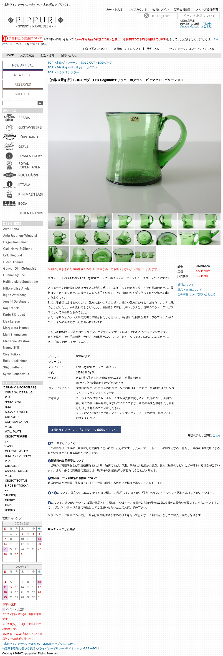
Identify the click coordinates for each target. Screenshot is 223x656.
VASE (8, 426)
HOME (10, 55)
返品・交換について (189, 289)
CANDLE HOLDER (16, 470)
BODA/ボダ (105, 62)
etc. (7, 441)
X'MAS (9, 505)
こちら (217, 435)
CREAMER (12, 417)
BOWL (9, 407)
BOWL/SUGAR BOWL (18, 456)
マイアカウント (137, 9)
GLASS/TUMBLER (16, 451)
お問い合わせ (69, 55)
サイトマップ (74, 648)
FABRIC (10, 500)
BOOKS (10, 510)
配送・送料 (47, 55)
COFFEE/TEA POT (16, 421)
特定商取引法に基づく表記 (18, 648)
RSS (86, 648)
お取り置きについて (95, 48)
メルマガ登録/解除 (207, 9)
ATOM (95, 648)
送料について (185, 284)
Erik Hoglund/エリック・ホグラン (76, 67)
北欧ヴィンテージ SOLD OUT (75, 62)
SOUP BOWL (13, 402)
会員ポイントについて (127, 48)
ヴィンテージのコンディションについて (193, 48)
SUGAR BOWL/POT (17, 412)
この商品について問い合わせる (196, 294)
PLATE (9, 397)
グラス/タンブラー (67, 72)
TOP (50, 62)
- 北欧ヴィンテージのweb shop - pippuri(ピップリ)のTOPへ (38, 643)
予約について (155, 48)
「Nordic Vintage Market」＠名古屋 (196, 25)
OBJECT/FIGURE (16, 436)
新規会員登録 (182, 9)
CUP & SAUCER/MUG (19, 392)
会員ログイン (160, 9)
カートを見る (114, 9)
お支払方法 (27, 55)
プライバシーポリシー (50, 648)
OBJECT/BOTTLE (16, 480)
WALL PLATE (13, 431)
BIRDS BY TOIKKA (16, 485)
